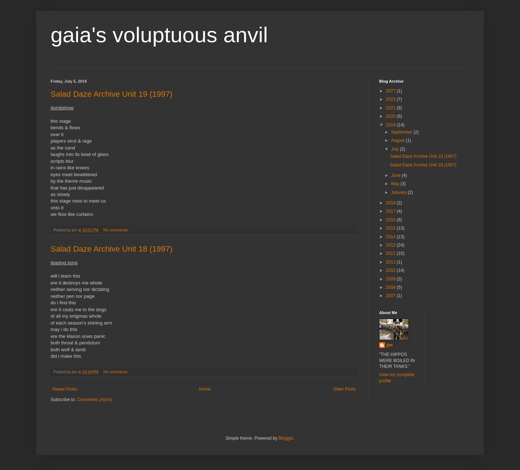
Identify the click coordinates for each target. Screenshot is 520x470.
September (402, 132)
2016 (391, 219)
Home (205, 389)
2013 (391, 245)
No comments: (116, 230)
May (395, 183)
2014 (391, 236)
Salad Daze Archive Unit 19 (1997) (112, 94)
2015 (391, 228)
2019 (391, 124)
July (395, 149)
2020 (391, 116)
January (399, 192)
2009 (391, 279)
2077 (391, 90)
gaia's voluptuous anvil (159, 35)
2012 (391, 253)
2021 (391, 107)
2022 (391, 99)
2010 (391, 270)
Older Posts (344, 389)
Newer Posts (64, 389)
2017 (391, 211)
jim (389, 345)
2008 (391, 287)
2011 (391, 262)
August (398, 140)
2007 (391, 295)
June (396, 175)
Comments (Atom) (94, 399)
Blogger (285, 438)
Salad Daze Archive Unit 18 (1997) (112, 248)
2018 (391, 202)
